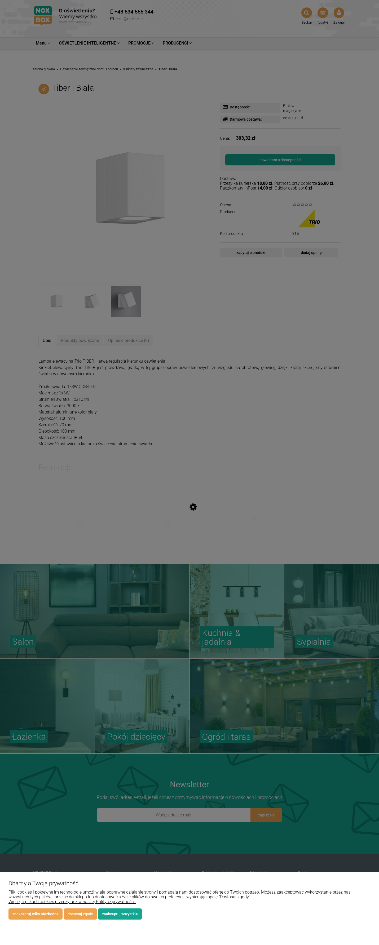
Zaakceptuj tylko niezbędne (35, 914)
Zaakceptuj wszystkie (120, 914)
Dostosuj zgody (80, 914)
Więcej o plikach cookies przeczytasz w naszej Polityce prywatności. (72, 901)
